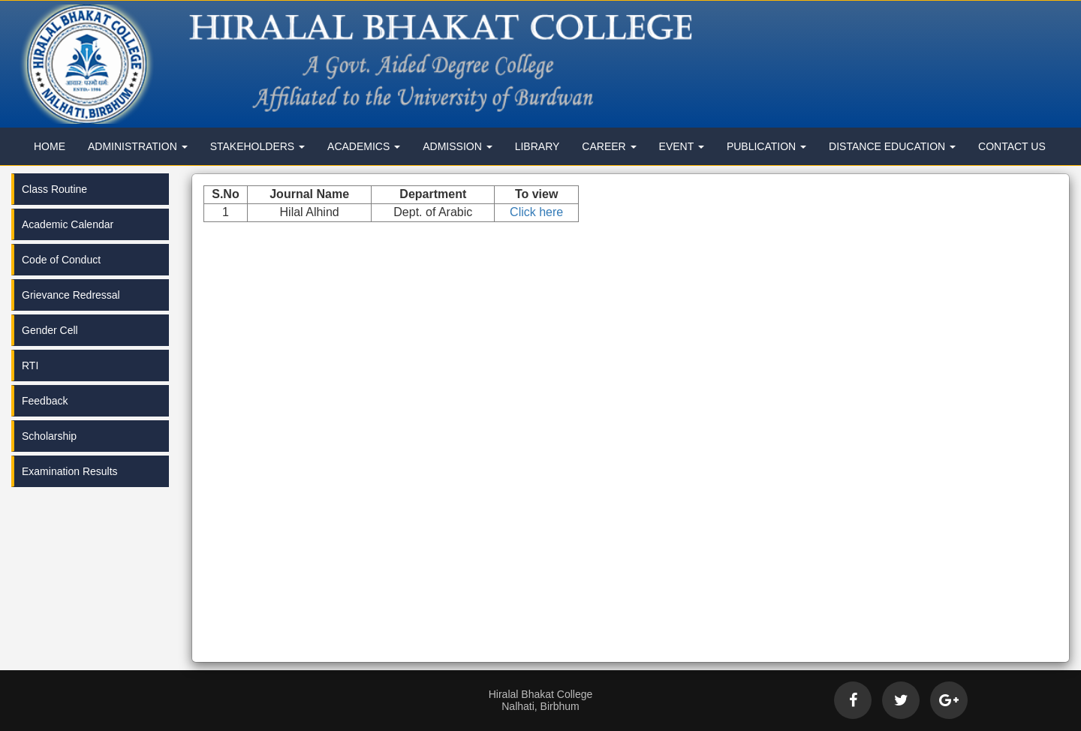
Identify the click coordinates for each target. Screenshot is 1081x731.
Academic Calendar (67, 224)
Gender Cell (50, 330)
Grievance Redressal (71, 295)
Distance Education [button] (892, 146)
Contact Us (1012, 146)
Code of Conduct (61, 260)
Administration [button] (138, 146)
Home (49, 146)
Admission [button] (457, 146)
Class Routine (54, 189)
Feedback (45, 401)
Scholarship (49, 436)
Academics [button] (363, 146)
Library (537, 146)
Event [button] (681, 146)
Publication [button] (766, 146)
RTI (30, 365)
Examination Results (70, 471)
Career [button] (609, 146)
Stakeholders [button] (257, 146)
